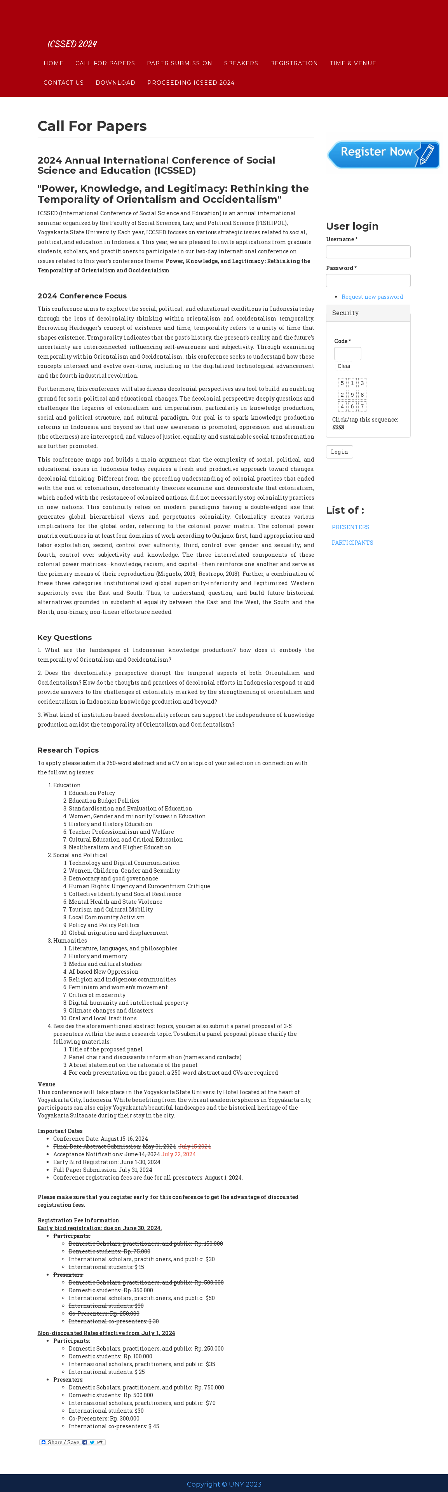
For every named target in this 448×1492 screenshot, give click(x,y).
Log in (339, 451)
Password (341, 268)
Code (342, 341)
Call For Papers (105, 40)
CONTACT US (64, 60)
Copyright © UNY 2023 (224, 1484)
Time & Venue (353, 40)
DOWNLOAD (116, 60)
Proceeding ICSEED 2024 (191, 60)
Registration (294, 40)
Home (54, 40)
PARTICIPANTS (352, 542)
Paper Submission (180, 40)
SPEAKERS (241, 40)
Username (341, 239)
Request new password (372, 296)
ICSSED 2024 (76, 21)
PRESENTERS (351, 527)
